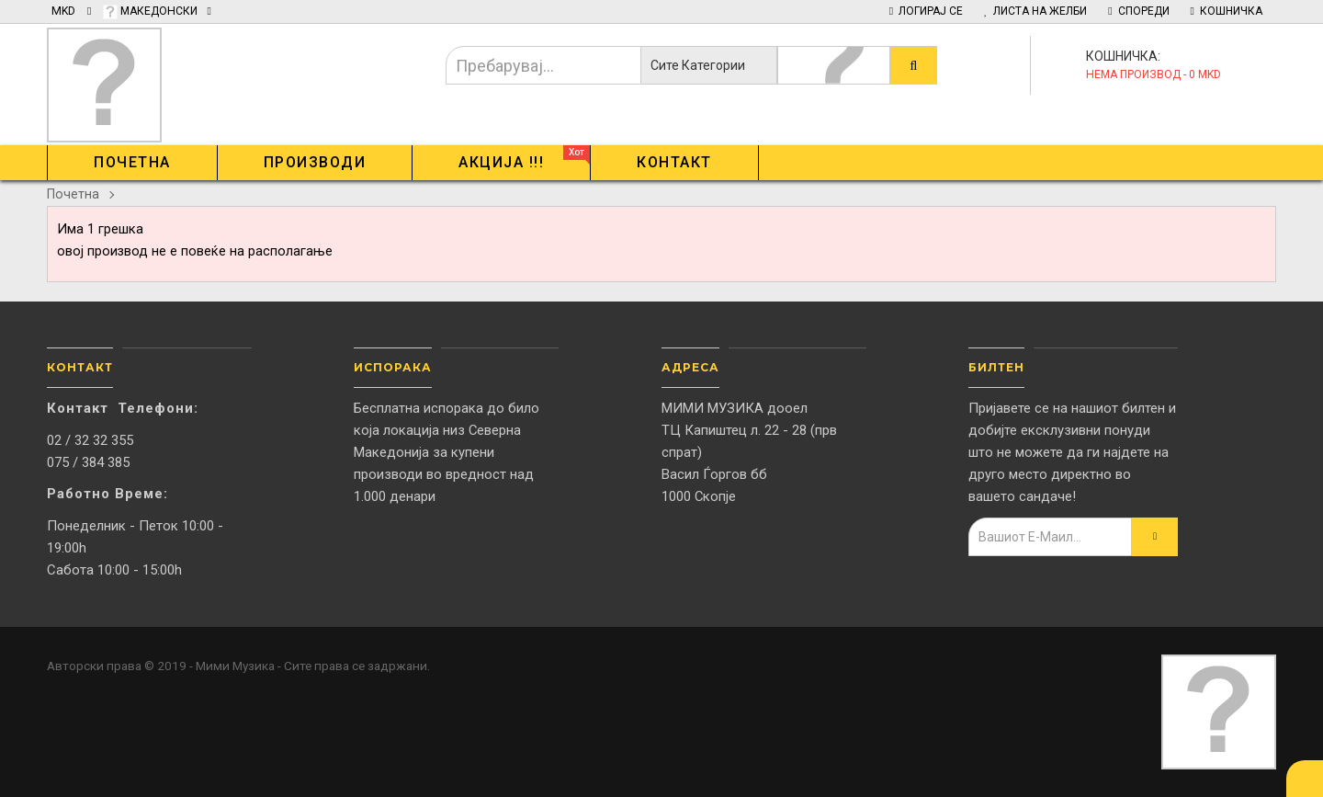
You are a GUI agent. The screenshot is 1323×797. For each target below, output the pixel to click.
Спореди (1138, 11)
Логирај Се (926, 11)
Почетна (73, 194)
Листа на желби (1035, 11)
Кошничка (1226, 11)
